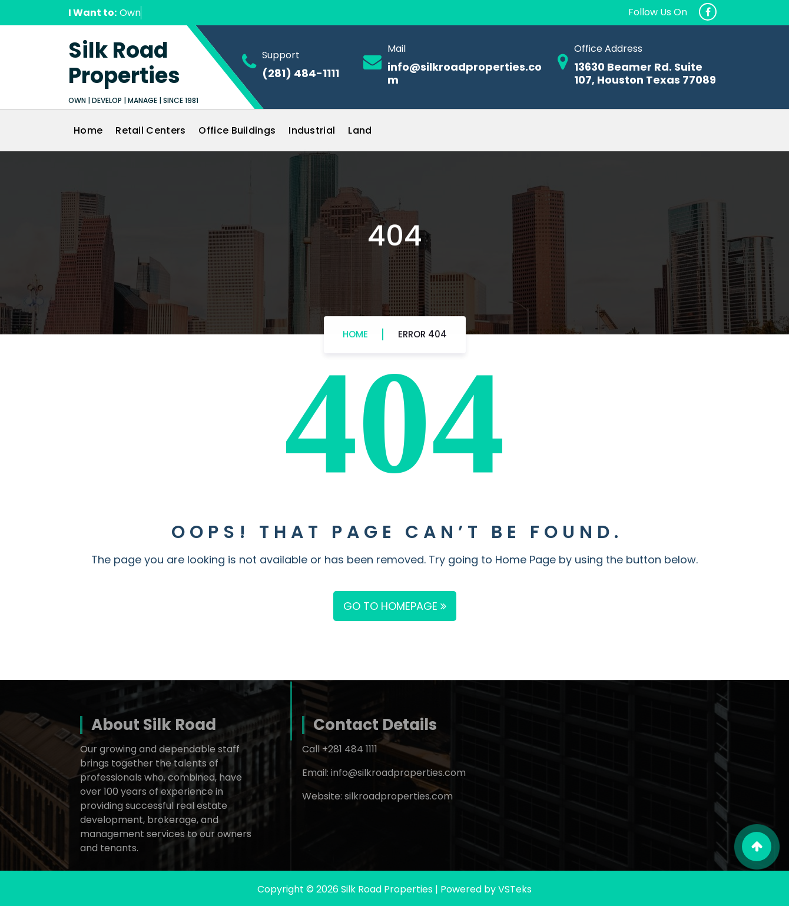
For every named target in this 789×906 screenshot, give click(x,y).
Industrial (312, 130)
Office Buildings (237, 130)
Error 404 (422, 340)
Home (88, 130)
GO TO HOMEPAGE (394, 606)
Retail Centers (150, 130)
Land (360, 130)
